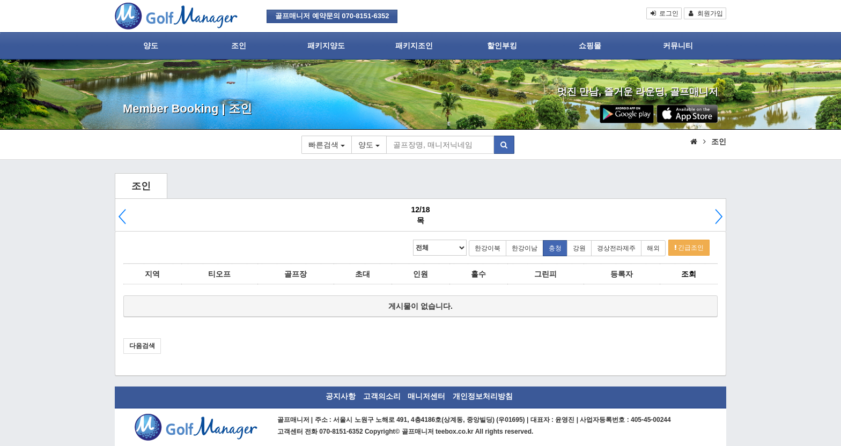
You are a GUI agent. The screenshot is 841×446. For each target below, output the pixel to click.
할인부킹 (502, 45)
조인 (238, 45)
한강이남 (524, 248)
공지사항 (341, 396)
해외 (653, 248)
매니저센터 (426, 396)
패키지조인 (414, 45)
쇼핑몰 (590, 45)
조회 (688, 274)
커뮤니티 (678, 45)
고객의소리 (382, 396)
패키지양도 (326, 45)
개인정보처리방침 (483, 396)
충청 (555, 248)
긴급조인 (689, 247)
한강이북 (487, 248)
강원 (579, 248)
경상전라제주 (616, 248)
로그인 (664, 13)
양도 (150, 45)
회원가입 (705, 13)
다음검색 (142, 346)
